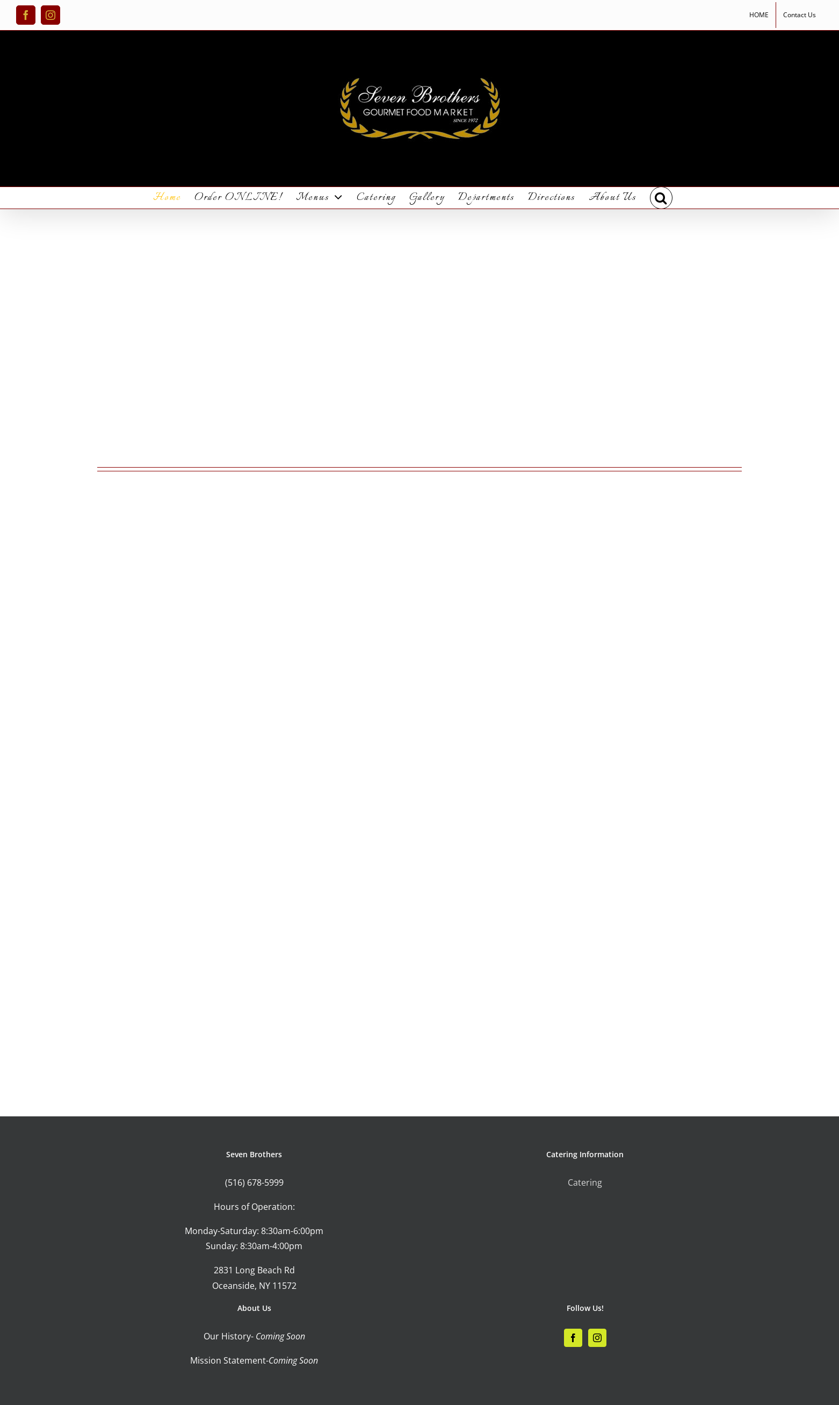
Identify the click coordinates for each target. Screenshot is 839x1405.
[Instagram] (597, 1338)
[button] (661, 198)
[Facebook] (573, 1338)
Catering (585, 1182)
